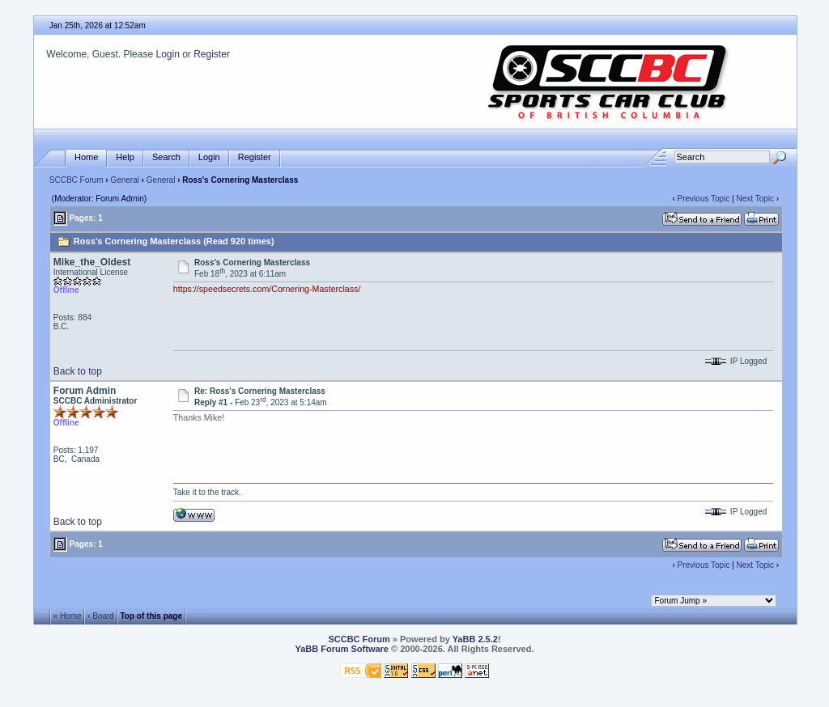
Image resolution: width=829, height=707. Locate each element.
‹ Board (100, 616)
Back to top (77, 371)
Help (125, 157)
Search (166, 157)
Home (86, 157)
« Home (67, 616)
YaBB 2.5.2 (475, 639)
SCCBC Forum (76, 180)
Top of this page (151, 616)
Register (211, 54)
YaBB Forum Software (342, 649)
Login (167, 54)
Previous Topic (704, 198)
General (124, 180)
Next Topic (756, 198)
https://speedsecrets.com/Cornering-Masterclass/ (267, 289)
